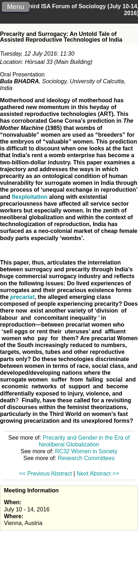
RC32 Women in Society (86, 451)
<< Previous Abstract (45, 473)
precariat (22, 297)
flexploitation (30, 197)
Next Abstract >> (98, 473)
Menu (15, 6)
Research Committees (86, 458)
